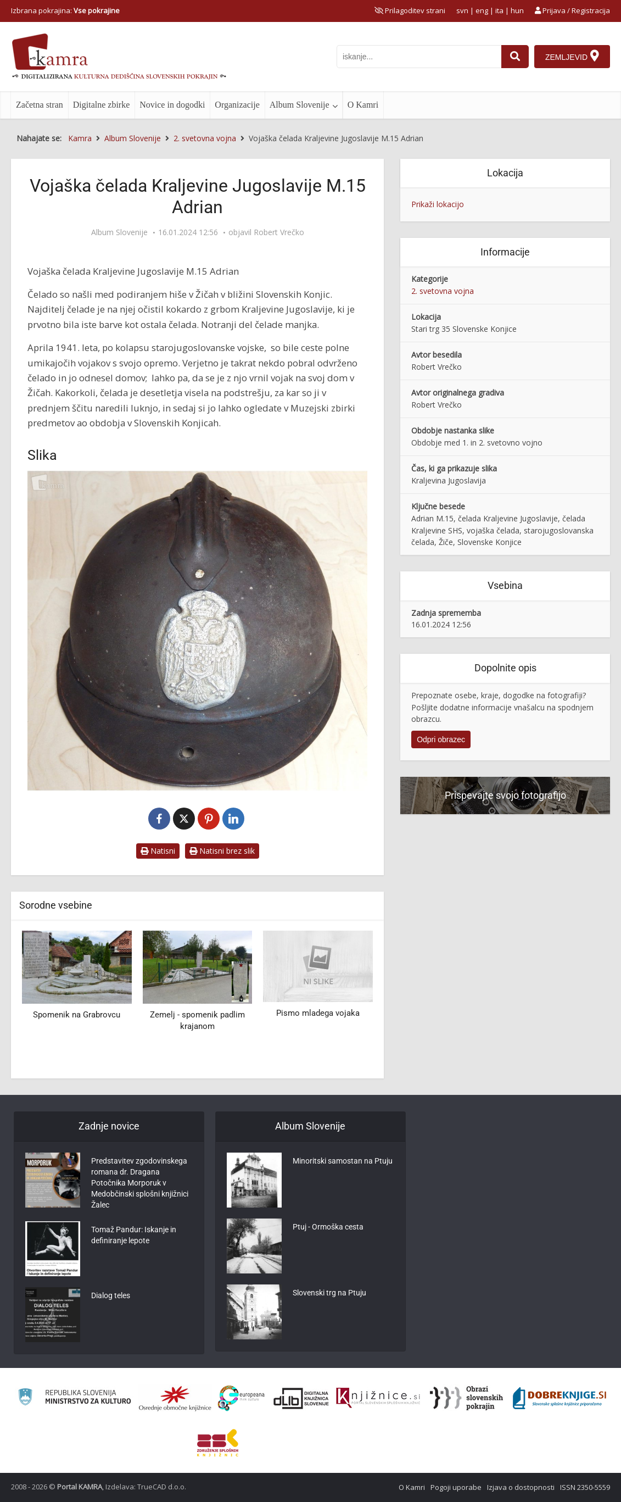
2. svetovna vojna (442, 291)
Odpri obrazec (441, 739)
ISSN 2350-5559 (585, 1487)
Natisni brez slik (222, 850)
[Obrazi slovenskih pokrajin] (466, 1398)
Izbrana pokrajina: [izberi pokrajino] (65, 10)
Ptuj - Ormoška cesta (328, 1226)
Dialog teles (110, 1295)
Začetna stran (39, 104)
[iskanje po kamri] (419, 56)
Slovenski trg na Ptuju (329, 1292)
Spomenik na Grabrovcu (76, 1015)
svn (462, 10)
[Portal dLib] (301, 1398)
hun (517, 10)
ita (499, 10)
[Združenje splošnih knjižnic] (217, 1442)
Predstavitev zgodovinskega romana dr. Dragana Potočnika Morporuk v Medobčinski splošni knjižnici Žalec (139, 1182)
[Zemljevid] (572, 56)
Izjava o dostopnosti (521, 1487)
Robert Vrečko (279, 232)
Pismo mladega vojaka (318, 1013)
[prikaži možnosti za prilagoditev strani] (409, 10)
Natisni (158, 850)
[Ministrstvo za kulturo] (74, 1398)
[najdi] (515, 56)
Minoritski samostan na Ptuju (343, 1160)
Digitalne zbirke (101, 104)
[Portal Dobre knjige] (559, 1398)
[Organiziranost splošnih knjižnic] (175, 1398)
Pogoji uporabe (456, 1487)
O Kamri (363, 104)
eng (481, 10)
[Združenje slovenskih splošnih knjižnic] (378, 1398)
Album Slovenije (299, 104)
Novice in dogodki (172, 104)
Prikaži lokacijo (437, 204)
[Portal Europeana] (241, 1398)
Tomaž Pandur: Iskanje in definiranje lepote (133, 1235)
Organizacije (237, 104)
